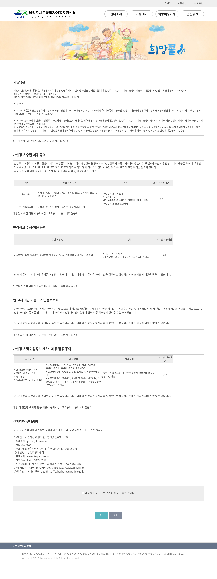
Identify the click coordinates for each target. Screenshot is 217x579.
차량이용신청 (166, 14)
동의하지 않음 (58, 141)
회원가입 (182, 3)
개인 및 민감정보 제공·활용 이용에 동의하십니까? (39, 407)
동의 (44, 141)
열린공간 (192, 14)
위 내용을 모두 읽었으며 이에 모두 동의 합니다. (110, 493)
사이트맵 (198, 3)
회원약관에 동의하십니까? (27, 141)
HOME (166, 3)
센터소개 (116, 14)
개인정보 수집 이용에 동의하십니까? (32, 213)
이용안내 (141, 14)
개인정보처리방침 (22, 546)
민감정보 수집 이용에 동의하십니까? (32, 286)
